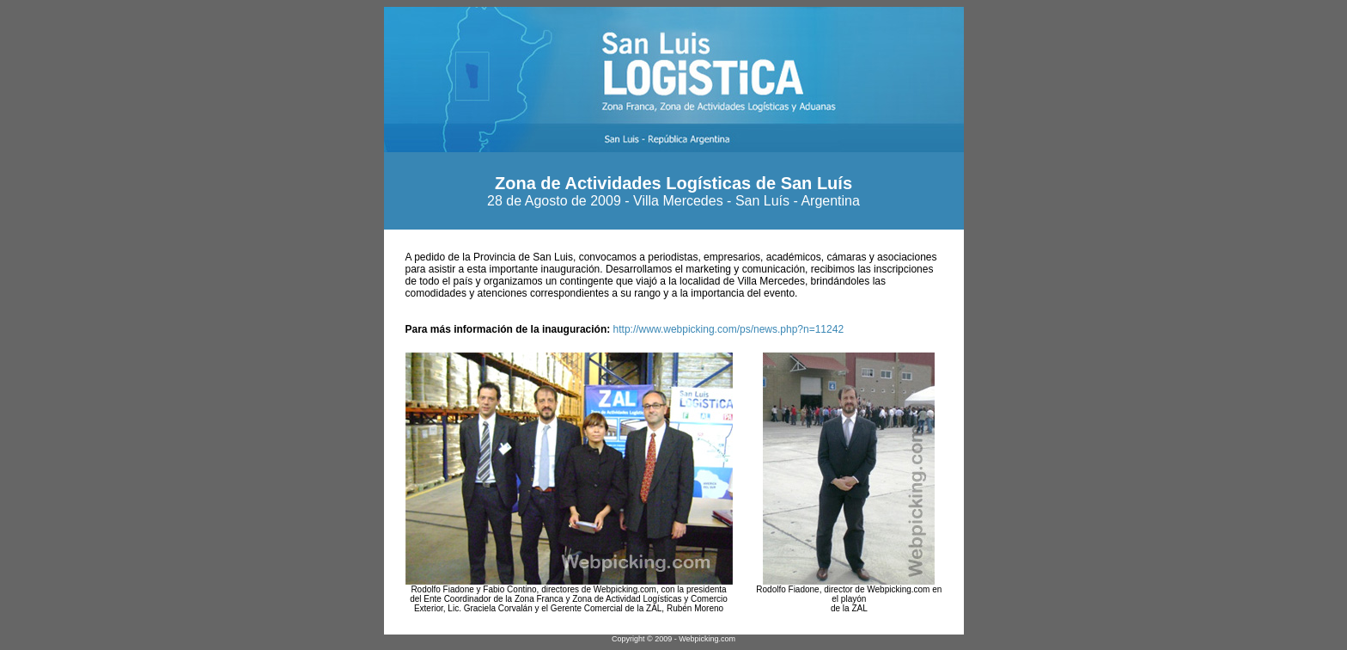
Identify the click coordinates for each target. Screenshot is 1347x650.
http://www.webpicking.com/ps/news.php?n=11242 (727, 329)
